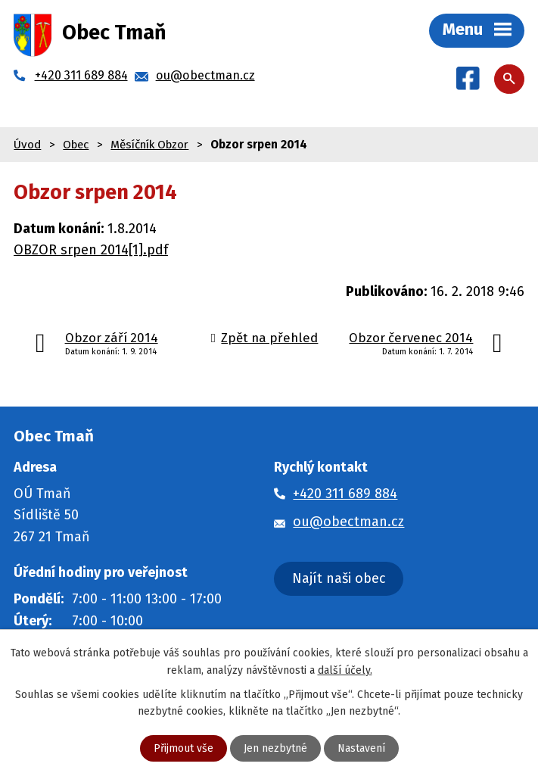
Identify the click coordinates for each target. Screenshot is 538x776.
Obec (76, 144)
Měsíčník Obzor (149, 144)
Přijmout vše (183, 748)
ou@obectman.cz (348, 521)
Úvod (27, 144)
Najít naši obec (339, 578)
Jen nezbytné (275, 748)
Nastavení (361, 748)
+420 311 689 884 (345, 493)
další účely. (345, 669)
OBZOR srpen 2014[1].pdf (91, 250)
